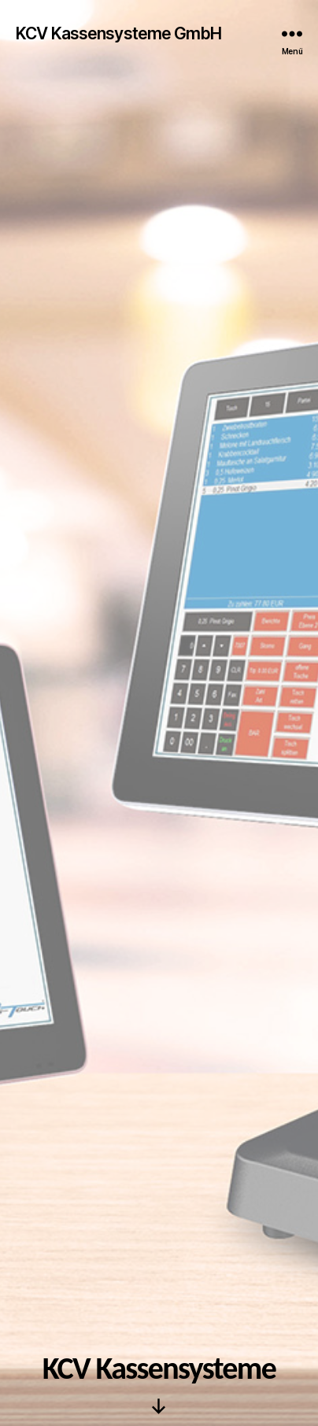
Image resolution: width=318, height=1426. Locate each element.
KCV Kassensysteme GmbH (118, 33)
